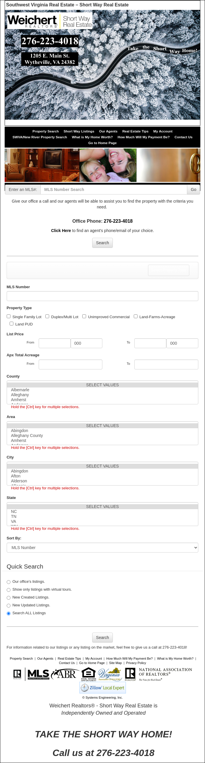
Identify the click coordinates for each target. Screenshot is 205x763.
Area (11, 417)
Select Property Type (168, 271)
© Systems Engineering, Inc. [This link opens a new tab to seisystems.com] (102, 697)
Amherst (102, 399)
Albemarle (102, 389)
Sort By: (14, 538)
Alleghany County (102, 435)
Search (102, 242)
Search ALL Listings (26, 613)
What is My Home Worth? (92, 137)
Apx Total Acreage (23, 355)
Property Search (46, 131)
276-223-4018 (118, 221)
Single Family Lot (24, 316)
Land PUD (21, 324)
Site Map (115, 663)
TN (102, 516)
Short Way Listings (79, 131)
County (13, 376)
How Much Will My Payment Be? (143, 137)
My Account (162, 131)
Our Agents (108, 131)
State (11, 497)
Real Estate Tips (135, 131)
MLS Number (18, 287)
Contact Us (183, 137)
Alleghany (102, 394)
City (10, 457)
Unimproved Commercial (106, 316)
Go (193, 189)
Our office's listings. (26, 581)
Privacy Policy (136, 663)
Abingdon (102, 430)
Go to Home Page (102, 143)
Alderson (102, 481)
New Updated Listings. (28, 605)
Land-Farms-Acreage (154, 316)
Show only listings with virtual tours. (39, 589)
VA (102, 521)
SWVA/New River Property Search (40, 137)
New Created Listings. (28, 597)
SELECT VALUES (102, 385)
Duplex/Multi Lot (61, 316)
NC (102, 511)
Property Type (19, 308)
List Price (15, 334)
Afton (102, 476)
